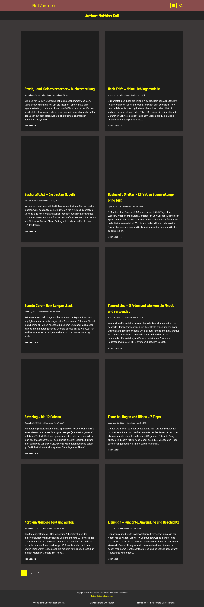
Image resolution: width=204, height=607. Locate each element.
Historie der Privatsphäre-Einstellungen (156, 602)
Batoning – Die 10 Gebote (43, 417)
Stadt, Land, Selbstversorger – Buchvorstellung (60, 89)
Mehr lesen (32, 126)
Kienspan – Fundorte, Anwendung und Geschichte (143, 522)
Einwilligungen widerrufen (102, 602)
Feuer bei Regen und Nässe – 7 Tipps (134, 417)
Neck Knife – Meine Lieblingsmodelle (134, 89)
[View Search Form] (181, 5)
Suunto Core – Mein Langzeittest (49, 305)
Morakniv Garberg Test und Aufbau (50, 522)
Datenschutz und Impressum (102, 596)
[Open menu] (173, 5)
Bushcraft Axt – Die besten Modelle (50, 194)
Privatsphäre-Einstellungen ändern (48, 602)
